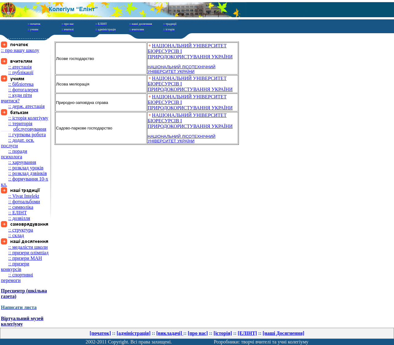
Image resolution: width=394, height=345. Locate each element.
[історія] (223, 333)
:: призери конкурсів (15, 266)
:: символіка (20, 207)
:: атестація (20, 66)
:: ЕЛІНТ (17, 212)
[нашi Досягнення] (283, 333)
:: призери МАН (25, 258)
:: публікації (21, 72)
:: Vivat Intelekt (23, 196)
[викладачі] (169, 333)
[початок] (100, 333)
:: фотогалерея (23, 89)
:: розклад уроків (25, 167)
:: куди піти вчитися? (16, 98)
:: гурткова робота (27, 134)
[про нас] (198, 333)
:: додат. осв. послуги (17, 142)
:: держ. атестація (26, 106)
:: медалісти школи (28, 247)
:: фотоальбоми (24, 201)
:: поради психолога (14, 154)
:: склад (16, 235)
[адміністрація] (134, 333)
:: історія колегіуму (28, 118)
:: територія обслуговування (23, 126)
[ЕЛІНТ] (247, 333)
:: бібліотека (21, 84)
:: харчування (22, 162)
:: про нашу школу (20, 50)
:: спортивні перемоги (17, 277)
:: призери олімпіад (28, 252)
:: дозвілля (19, 218)
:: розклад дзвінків (27, 173)
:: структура (20, 229)
